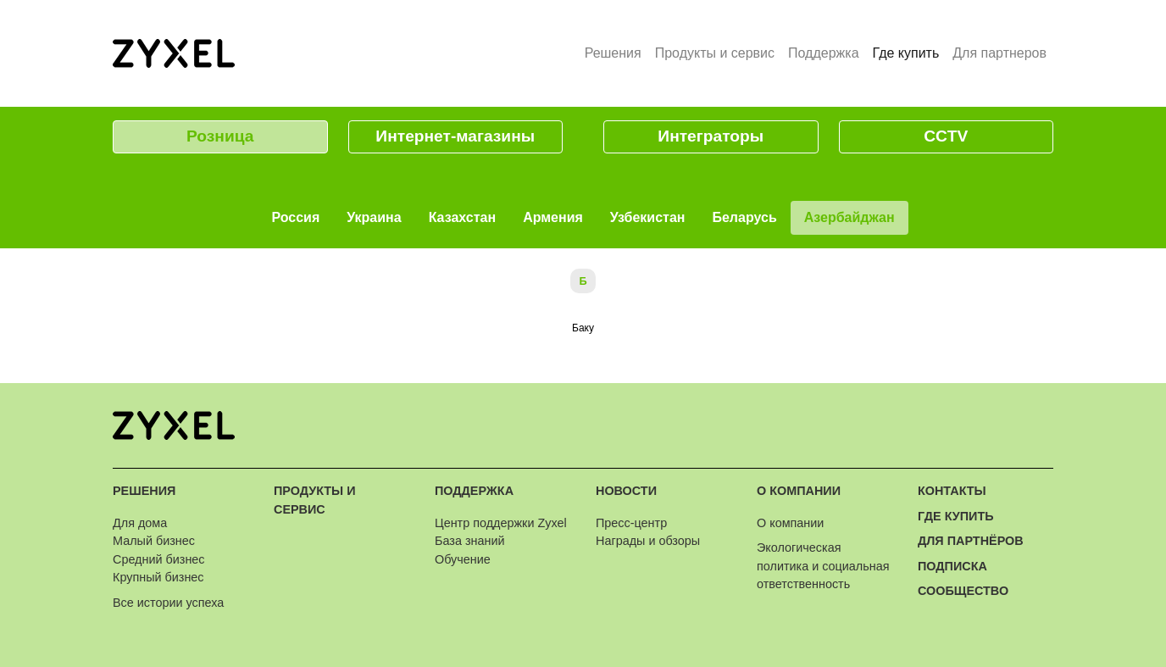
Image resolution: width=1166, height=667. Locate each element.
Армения (553, 217)
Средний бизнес (159, 559)
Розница (219, 136)
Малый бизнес (154, 540)
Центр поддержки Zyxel (501, 523)
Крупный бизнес (158, 577)
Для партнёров (971, 540)
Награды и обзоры (648, 540)
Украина (374, 217)
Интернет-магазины (455, 136)
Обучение (463, 559)
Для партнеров (999, 53)
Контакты (952, 490)
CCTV (946, 136)
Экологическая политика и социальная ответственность (823, 566)
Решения (613, 53)
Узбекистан (648, 217)
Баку (583, 328)
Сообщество (963, 591)
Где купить (910, 51)
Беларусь (744, 217)
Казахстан (463, 217)
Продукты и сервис (715, 53)
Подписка (952, 566)
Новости (626, 490)
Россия (295, 217)
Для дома (140, 523)
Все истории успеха (168, 602)
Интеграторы (710, 136)
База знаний (469, 540)
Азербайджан (849, 217)
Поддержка (823, 53)
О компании (799, 490)
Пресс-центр (631, 523)
